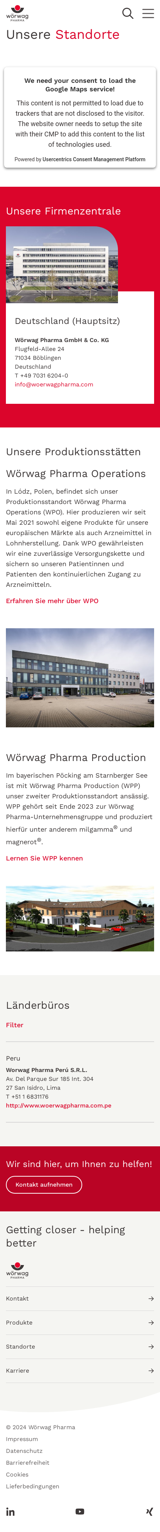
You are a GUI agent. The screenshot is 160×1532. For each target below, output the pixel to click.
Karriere (80, 1370)
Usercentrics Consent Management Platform (94, 159)
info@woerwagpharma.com (54, 384)
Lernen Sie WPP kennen (44, 858)
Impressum (22, 1439)
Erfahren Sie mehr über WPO (52, 601)
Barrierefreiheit (27, 1462)
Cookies (17, 1474)
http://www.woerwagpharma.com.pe (58, 1105)
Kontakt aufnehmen (44, 1184)
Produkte (80, 1322)
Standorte (80, 1346)
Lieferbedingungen (32, 1486)
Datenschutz (24, 1450)
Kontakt (80, 1298)
